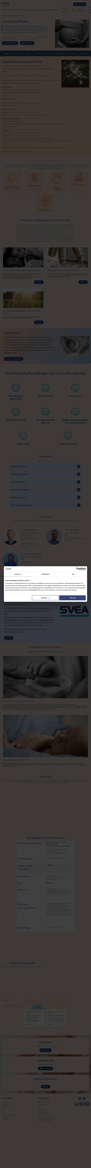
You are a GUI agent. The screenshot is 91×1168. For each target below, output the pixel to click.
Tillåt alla (72, 598)
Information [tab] (45, 574)
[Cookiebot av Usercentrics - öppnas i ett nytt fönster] (78, 569)
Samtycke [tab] (18, 574)
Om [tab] (73, 574)
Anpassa (45, 598)
